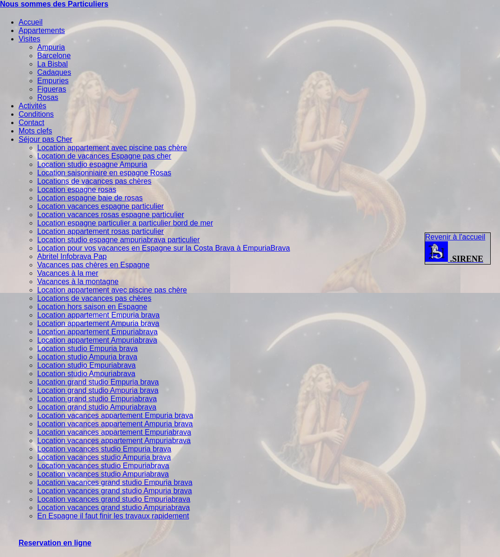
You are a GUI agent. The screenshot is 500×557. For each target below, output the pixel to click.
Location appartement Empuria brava (98, 315)
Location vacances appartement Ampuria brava (115, 424)
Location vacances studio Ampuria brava (104, 457)
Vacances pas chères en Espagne (93, 265)
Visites (29, 39)
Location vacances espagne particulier (100, 206)
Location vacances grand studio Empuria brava (115, 482)
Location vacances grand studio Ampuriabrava (113, 507)
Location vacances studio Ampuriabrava (103, 474)
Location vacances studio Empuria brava (104, 449)
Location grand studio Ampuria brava (98, 390)
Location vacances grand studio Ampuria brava (114, 491)
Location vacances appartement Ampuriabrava (114, 440)
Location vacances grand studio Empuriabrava (113, 499)
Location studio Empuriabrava (86, 365)
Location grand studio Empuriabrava (97, 399)
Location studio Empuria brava (87, 348)
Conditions (36, 114)
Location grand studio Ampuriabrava (96, 407)
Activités (33, 106)
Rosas (47, 97)
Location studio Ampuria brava (87, 357)
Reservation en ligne (55, 543)
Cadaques (54, 72)
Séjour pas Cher (46, 139)
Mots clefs (35, 131)
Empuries (53, 81)
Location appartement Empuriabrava (97, 332)
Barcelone (54, 56)
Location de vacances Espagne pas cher (104, 156)
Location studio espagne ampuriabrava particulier (118, 240)
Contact (31, 122)
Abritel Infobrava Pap (72, 256)
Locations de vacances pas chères (94, 181)
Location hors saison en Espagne (92, 307)
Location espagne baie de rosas (90, 198)
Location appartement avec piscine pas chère (112, 148)
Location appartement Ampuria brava (98, 323)
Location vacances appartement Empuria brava (115, 415)
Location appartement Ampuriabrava (97, 340)
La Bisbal (52, 64)
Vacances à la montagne (78, 281)
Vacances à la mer (67, 273)
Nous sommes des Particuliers (54, 4)
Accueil (31, 22)
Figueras (51, 89)
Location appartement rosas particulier (100, 231)
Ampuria (51, 47)
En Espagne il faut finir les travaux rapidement (113, 516)
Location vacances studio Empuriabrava (103, 466)
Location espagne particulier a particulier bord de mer (125, 223)
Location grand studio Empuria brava (98, 382)
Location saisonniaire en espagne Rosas (104, 173)
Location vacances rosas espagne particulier (110, 215)
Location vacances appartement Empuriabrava (114, 432)
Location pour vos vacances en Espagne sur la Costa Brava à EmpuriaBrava (163, 248)
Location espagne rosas (76, 189)
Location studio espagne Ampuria (92, 164)
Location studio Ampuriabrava (86, 374)
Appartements (42, 30)
